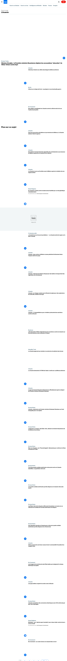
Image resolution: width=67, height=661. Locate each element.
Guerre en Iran (24, 5)
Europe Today (5, 61)
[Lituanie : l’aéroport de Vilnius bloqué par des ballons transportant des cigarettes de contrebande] (47, 281)
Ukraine (45, 5)
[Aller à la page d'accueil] (5, 2)
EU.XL (29, 87)
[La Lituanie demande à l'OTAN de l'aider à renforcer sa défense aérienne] (47, 378)
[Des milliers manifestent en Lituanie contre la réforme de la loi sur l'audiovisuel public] (47, 116)
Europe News (31, 407)
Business (30, 330)
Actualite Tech (32, 349)
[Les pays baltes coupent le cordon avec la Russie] (47, 591)
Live (63, 1)
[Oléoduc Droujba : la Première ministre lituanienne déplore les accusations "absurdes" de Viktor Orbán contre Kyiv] (33, 64)
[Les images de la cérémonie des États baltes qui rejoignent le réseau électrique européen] (47, 571)
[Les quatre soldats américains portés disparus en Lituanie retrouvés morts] (47, 494)
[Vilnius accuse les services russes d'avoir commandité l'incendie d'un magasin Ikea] (47, 552)
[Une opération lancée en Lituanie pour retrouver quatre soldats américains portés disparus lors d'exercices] (47, 533)
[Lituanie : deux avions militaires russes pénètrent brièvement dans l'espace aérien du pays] (47, 261)
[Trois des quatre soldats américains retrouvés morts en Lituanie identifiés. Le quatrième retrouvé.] (47, 474)
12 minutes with (32, 233)
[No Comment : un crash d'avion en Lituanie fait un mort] (47, 649)
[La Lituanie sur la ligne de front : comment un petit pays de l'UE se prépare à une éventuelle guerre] (47, 96)
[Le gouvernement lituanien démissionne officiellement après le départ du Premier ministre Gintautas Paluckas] (47, 397)
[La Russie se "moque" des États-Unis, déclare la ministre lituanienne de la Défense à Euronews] (47, 436)
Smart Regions (32, 188)
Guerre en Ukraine (14, 5)
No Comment (31, 106)
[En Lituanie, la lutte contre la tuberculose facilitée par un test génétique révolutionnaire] (47, 198)
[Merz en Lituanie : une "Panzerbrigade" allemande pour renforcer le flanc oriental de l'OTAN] (47, 455)
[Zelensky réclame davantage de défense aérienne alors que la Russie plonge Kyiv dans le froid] (47, 77)
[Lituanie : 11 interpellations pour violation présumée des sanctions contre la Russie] (47, 320)
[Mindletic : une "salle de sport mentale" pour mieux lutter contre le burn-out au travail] (47, 629)
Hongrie (55, 5)
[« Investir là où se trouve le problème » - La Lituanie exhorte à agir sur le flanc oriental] (47, 242)
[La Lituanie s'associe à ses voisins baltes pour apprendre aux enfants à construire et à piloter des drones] (47, 358)
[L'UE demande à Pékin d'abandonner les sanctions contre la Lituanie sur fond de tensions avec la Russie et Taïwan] (47, 339)
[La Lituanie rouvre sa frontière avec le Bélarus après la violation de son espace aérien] (47, 178)
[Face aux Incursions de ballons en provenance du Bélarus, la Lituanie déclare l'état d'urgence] (47, 140)
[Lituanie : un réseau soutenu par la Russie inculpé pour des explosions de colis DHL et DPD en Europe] (47, 300)
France (50, 5)
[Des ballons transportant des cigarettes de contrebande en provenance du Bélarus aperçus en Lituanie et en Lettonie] (47, 159)
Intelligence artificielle (36, 5)
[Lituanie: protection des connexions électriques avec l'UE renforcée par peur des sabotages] (47, 610)
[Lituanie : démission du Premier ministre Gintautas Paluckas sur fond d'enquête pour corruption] (47, 416)
